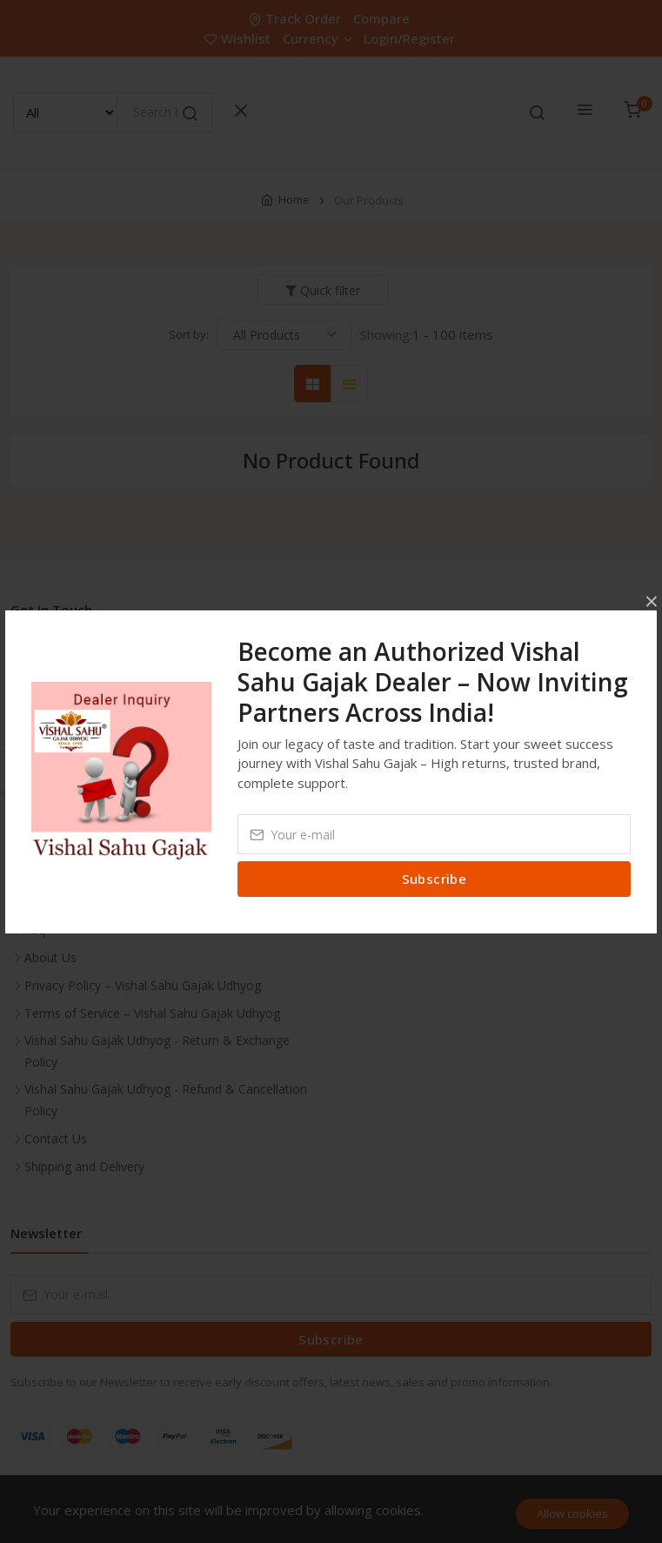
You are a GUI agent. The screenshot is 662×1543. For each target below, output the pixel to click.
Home (294, 199)
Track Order (296, 18)
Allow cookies (572, 1513)
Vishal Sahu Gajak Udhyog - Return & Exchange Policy (157, 1051)
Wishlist (239, 38)
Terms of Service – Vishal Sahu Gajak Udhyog (152, 1013)
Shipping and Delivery (84, 1166)
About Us (50, 957)
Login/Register (409, 38)
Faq (34, 929)
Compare (381, 18)
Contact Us (55, 1138)
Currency (317, 38)
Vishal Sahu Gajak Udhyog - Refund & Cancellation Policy (165, 1100)
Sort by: (189, 334)
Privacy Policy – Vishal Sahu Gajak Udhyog (142, 985)
